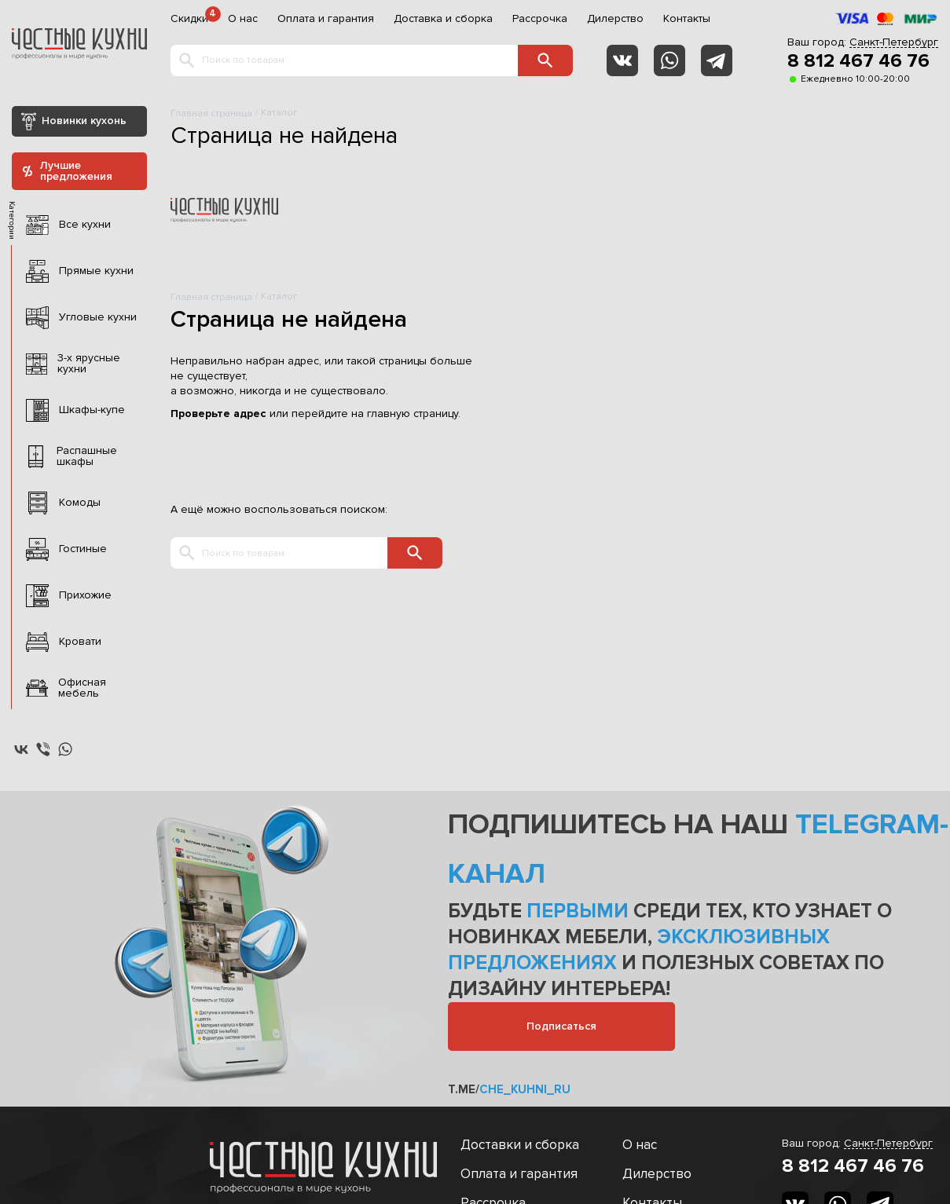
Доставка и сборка (443, 18)
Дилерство (615, 18)
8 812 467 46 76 (858, 61)
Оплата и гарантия (325, 18)
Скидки (189, 18)
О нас (243, 18)
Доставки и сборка (519, 1144)
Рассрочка (539, 18)
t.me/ (509, 1089)
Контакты (686, 18)
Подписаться (561, 1026)
